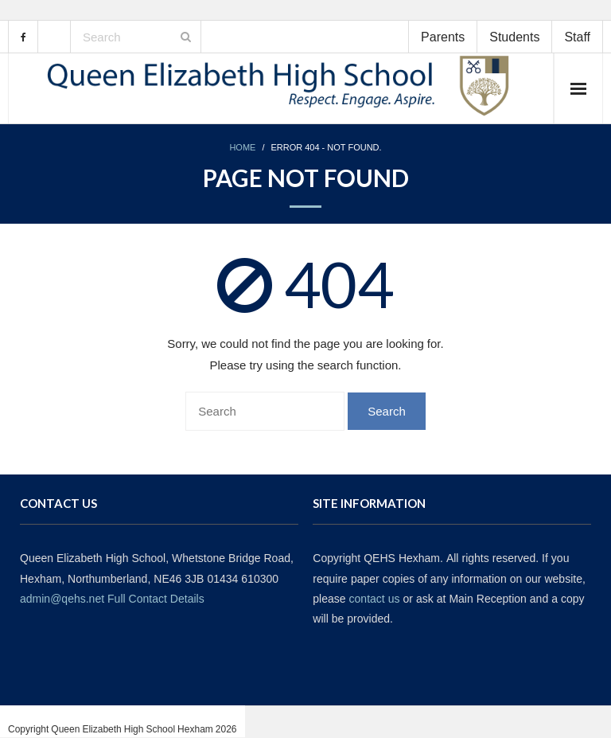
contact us (374, 598)
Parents (443, 36)
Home (242, 147)
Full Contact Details (155, 598)
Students (514, 36)
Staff (577, 36)
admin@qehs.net (62, 598)
